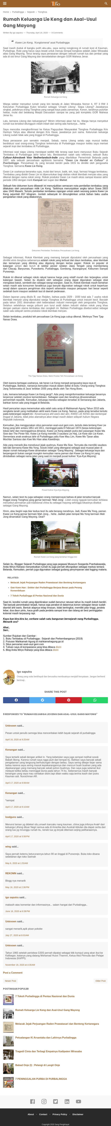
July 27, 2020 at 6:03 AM (17, 936)
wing (8, 847)
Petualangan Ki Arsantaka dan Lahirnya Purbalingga (45, 1038)
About (30, 1115)
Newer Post (10, 981)
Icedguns (10, 817)
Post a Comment (12, 973)
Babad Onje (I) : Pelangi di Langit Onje (37, 1065)
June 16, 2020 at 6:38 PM (17, 912)
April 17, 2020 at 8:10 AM (17, 807)
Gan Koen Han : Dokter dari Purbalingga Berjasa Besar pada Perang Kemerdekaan (46, 589)
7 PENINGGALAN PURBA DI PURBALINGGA (41, 1079)
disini (58, 647)
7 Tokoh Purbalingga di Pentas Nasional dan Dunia (37, 596)
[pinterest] (69, 701)
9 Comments (57, 33)
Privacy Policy (60, 1115)
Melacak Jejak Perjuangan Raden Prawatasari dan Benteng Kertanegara (48, 583)
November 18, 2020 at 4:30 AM (20, 965)
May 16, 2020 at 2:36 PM (17, 887)
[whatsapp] (95, 701)
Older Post (101, 981)
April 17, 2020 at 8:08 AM (17, 783)
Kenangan (11, 750)
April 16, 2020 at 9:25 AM (17, 740)
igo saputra (18, 33)
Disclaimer (78, 1115)
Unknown (10, 726)
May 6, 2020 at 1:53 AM (16, 863)
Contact (43, 1115)
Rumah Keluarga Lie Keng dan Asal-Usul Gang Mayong (47, 1010)
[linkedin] (67, 1104)
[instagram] (44, 1104)
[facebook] (16, 701)
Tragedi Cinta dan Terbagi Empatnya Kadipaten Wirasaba (48, 1052)
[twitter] (42, 701)
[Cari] (106, 4)
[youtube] (78, 1104)
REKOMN (10, 874)
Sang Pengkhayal (62, 1125)
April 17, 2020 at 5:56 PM (17, 837)
